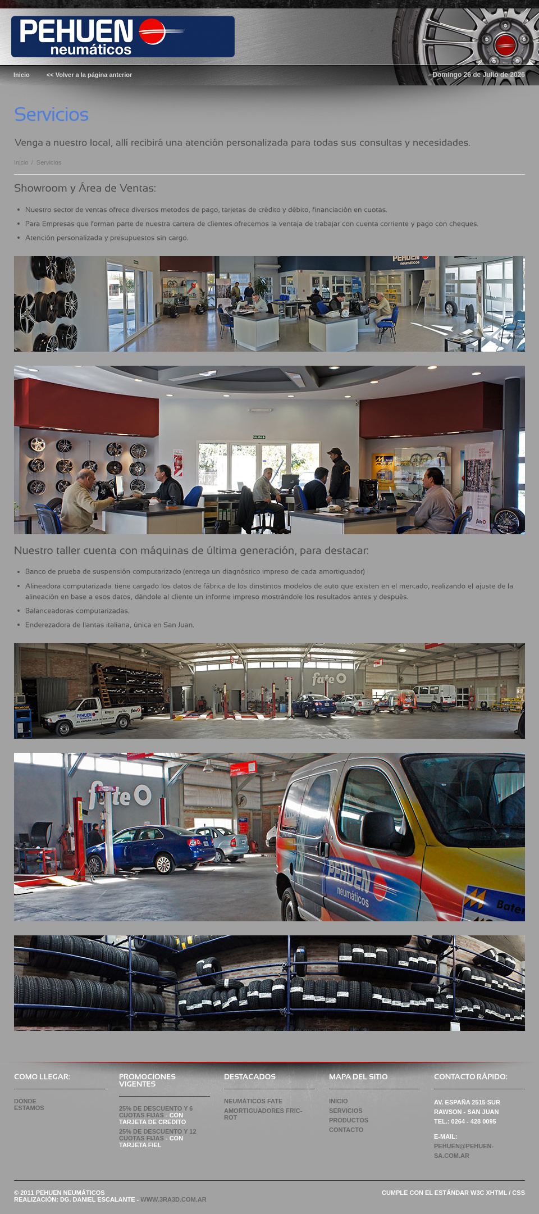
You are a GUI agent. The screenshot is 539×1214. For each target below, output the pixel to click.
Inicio (21, 162)
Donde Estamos (29, 1104)
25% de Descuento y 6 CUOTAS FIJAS (156, 1111)
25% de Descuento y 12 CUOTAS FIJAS (158, 1135)
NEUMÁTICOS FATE (253, 1101)
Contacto (346, 1129)
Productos (348, 1120)
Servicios (346, 1110)
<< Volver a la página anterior (90, 74)
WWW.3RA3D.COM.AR (173, 1199)
